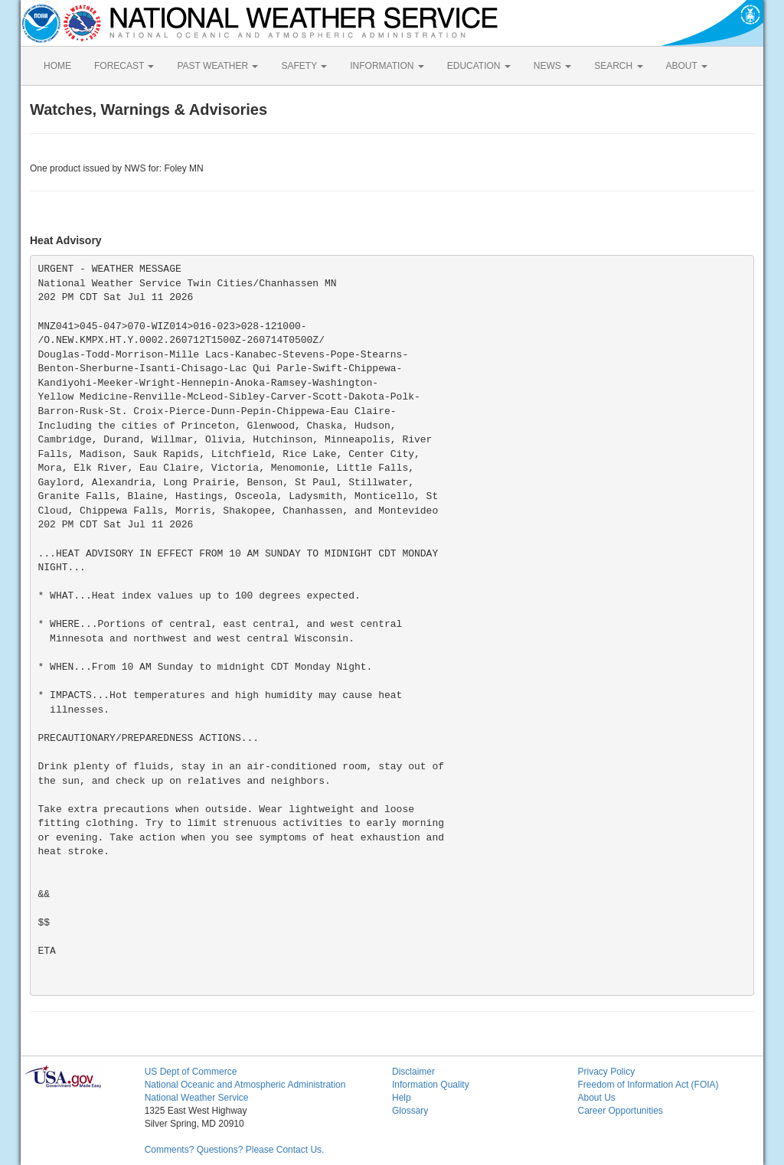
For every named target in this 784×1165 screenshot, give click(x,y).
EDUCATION (479, 65)
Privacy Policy (606, 1071)
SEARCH (618, 65)
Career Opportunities (619, 1110)
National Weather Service (197, 1097)
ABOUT (686, 65)
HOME (57, 65)
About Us (596, 1097)
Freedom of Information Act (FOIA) (647, 1084)
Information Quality (430, 1084)
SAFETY (304, 65)
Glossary (410, 1110)
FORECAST (124, 65)
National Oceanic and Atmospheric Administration (245, 1084)
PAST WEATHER (217, 65)
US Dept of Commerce (191, 1071)
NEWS (552, 65)
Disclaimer (413, 1071)
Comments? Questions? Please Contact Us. (235, 1149)
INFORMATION (386, 65)
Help (401, 1097)
